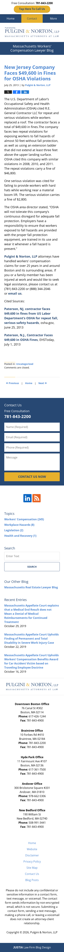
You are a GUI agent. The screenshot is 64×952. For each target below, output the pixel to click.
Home (11, 18)
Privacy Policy (32, 861)
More (53, 18)
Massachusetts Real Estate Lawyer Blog (31, 587)
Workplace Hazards (19, 525)
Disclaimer (32, 855)
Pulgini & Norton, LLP (20, 256)
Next (42, 382)
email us (15, 293)
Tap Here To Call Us (32, 9)
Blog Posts (32, 880)
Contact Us (32, 874)
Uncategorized (24, 364)
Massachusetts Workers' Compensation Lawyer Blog (32, 32)
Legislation (13, 530)
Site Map (32, 868)
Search (32, 566)
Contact (32, 18)
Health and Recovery (20, 536)
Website (32, 849)
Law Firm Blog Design (32, 947)
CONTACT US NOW (32, 477)
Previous (12, 382)
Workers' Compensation (24, 519)
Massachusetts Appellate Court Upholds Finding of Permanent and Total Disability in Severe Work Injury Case (31, 639)
